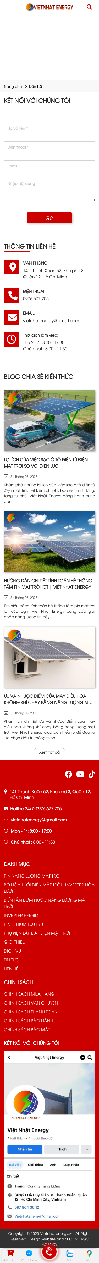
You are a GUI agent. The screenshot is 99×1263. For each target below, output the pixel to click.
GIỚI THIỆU (14, 942)
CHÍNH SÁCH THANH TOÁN (31, 1011)
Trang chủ (13, 86)
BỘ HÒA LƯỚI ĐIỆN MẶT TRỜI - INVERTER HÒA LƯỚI (49, 888)
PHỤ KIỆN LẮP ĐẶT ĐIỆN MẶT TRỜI (37, 933)
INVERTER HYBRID (21, 915)
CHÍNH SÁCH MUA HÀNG (29, 994)
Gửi (50, 217)
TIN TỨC (11, 960)
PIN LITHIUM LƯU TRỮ (23, 924)
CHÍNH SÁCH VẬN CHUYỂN (31, 1003)
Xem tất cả (49, 751)
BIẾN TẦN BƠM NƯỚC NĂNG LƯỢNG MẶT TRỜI (45, 903)
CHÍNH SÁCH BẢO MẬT (27, 1029)
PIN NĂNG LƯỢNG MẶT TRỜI (32, 876)
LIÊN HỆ (11, 968)
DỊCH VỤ (12, 951)
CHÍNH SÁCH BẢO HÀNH (28, 1020)
